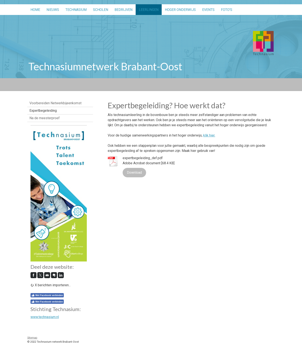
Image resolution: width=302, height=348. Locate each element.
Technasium (76, 10)
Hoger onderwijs (180, 10)
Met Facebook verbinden (47, 295)
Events (208, 10)
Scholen (100, 10)
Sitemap (32, 337)
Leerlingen (148, 10)
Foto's (226, 10)
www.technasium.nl (44, 317)
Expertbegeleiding (43, 111)
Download (134, 172)
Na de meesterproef (44, 118)
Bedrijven (123, 10)
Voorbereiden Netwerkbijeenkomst (55, 103)
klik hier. (209, 135)
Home (35, 10)
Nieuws (52, 10)
